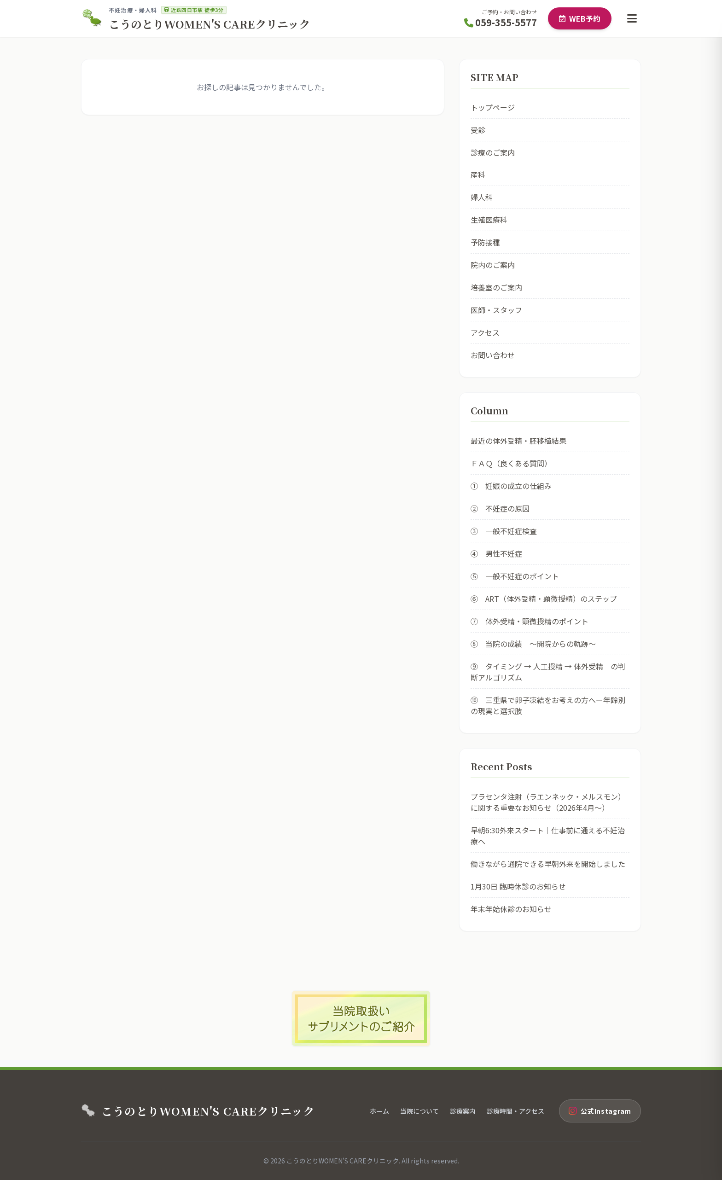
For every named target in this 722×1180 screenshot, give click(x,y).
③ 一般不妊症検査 (504, 530)
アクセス (485, 332)
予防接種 (485, 242)
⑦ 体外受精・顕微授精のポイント (529, 621)
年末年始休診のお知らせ (511, 908)
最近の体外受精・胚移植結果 (518, 440)
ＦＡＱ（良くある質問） (511, 463)
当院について (419, 1111)
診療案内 (463, 1111)
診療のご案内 (493, 152)
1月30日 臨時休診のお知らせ (518, 886)
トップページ (493, 107)
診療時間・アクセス (515, 1111)
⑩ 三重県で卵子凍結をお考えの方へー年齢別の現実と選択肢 (548, 705)
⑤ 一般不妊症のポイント (515, 575)
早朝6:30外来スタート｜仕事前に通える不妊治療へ (548, 836)
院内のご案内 (493, 264)
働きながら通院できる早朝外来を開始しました (548, 863)
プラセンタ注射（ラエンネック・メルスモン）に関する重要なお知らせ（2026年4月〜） (548, 802)
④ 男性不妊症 (496, 553)
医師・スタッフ (496, 309)
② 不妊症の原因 (500, 508)
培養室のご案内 (496, 287)
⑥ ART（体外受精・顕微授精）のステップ (544, 598)
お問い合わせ (493, 354)
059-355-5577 (500, 22)
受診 (478, 129)
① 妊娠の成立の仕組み (511, 485)
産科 (478, 174)
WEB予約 (579, 18)
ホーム (379, 1111)
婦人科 (482, 197)
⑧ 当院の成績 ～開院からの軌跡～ (533, 643)
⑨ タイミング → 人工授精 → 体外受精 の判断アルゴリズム (548, 672)
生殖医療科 (489, 219)
